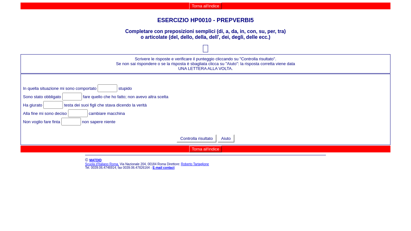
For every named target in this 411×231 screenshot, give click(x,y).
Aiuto (226, 138)
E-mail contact (163, 167)
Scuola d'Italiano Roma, (102, 164)
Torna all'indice (205, 6)
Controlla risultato (196, 138)
